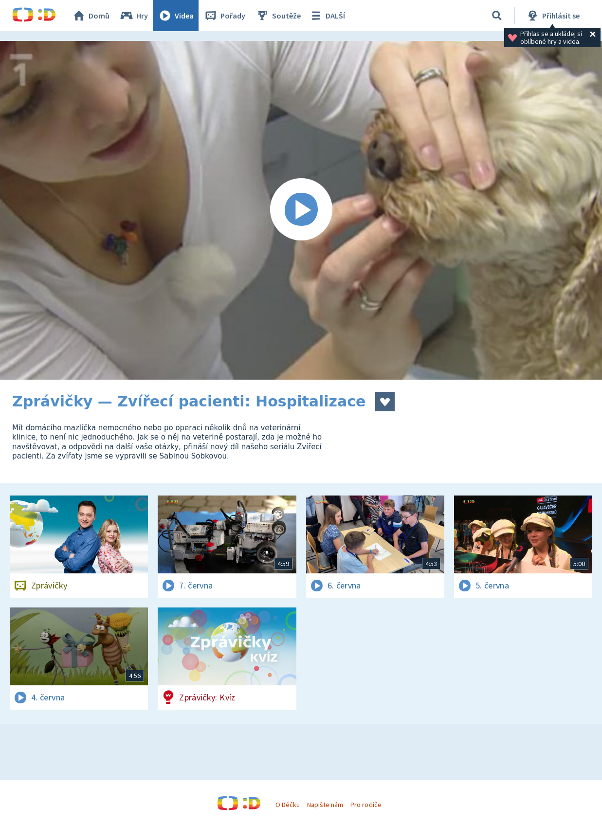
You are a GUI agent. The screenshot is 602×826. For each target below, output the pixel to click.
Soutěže (278, 15)
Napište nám (325, 804)
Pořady (224, 15)
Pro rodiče (365, 804)
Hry (133, 15)
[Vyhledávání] (496, 15)
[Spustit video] (301, 210)
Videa (176, 15)
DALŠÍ (327, 15)
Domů (90, 15)
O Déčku (287, 804)
